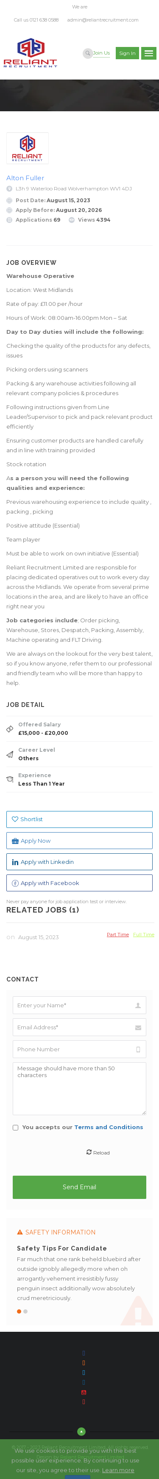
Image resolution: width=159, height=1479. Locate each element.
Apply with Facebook (45, 883)
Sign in (127, 53)
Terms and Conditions (108, 1127)
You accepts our (78, 1127)
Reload (101, 1152)
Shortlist (27, 819)
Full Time (143, 934)
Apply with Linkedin (43, 862)
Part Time (118, 934)
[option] (79, 1271)
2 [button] (25, 1311)
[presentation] (80, 1153)
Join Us (101, 53)
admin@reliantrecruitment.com (103, 20)
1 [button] (19, 1311)
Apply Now (31, 840)
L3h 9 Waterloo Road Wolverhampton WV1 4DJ (74, 188)
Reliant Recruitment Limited (92, 1457)
